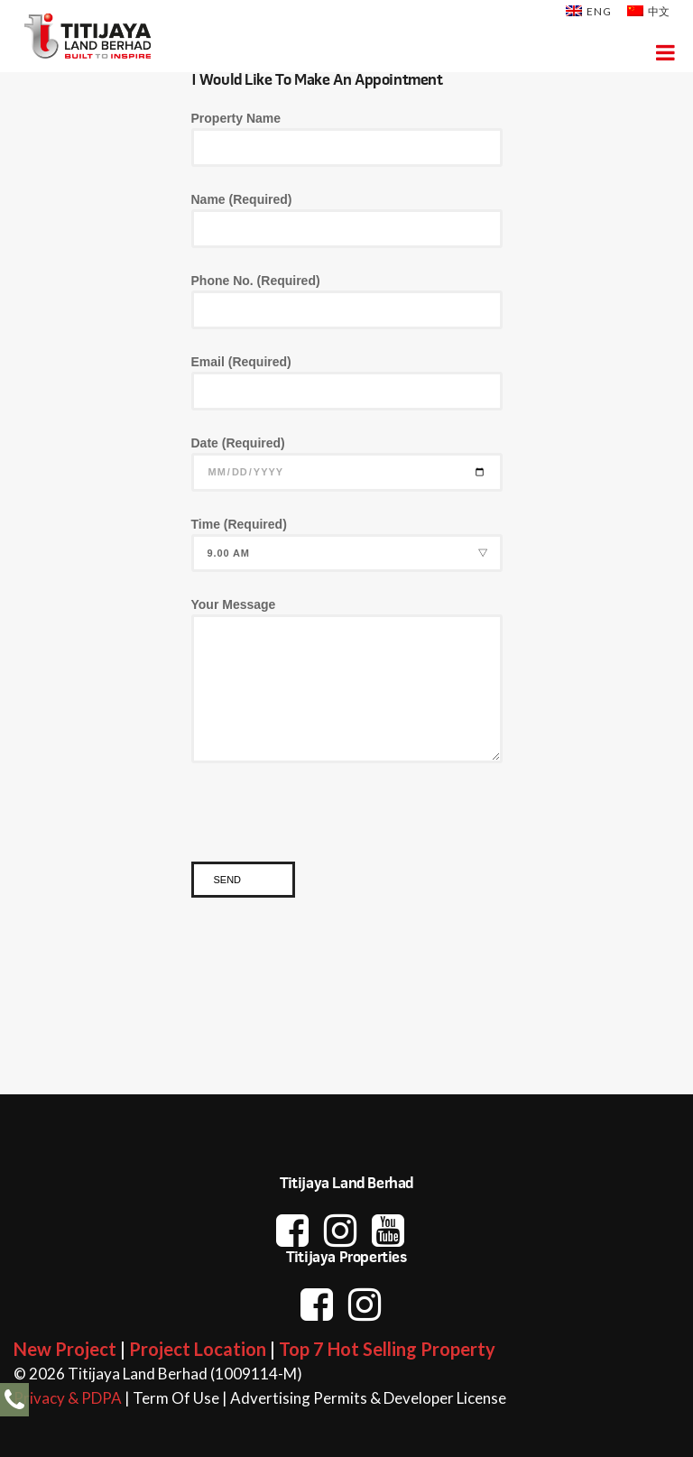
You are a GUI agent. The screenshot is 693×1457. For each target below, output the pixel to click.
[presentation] (328, 826)
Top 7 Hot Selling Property (387, 1349)
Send (228, 879)
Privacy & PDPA (68, 1397)
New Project (65, 1349)
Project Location (197, 1349)
